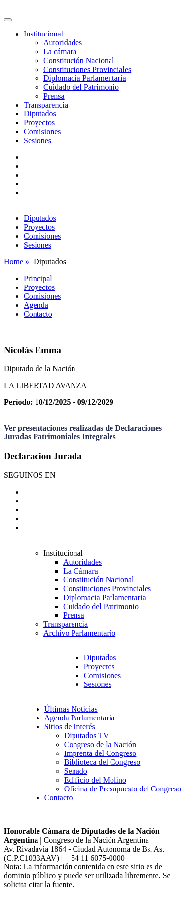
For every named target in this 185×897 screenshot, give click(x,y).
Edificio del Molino (95, 780)
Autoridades (62, 42)
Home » (17, 261)
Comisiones (42, 131)
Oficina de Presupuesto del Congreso (122, 789)
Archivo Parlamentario (79, 633)
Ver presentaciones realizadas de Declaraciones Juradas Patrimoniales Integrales (83, 432)
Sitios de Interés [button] (69, 726)
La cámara (59, 51)
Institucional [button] (43, 34)
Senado (75, 771)
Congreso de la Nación (100, 744)
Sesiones (37, 140)
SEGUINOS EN (29, 475)
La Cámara (80, 571)
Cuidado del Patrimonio (81, 87)
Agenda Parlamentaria (79, 718)
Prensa (54, 96)
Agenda (36, 305)
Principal (38, 278)
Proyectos (39, 122)
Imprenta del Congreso (100, 753)
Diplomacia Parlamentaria (84, 78)
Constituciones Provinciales (87, 69)
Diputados (40, 113)
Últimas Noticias (71, 709)
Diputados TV (86, 735)
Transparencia (46, 105)
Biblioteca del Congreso (102, 762)
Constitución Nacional (78, 60)
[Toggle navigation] (8, 19)
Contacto (38, 314)
